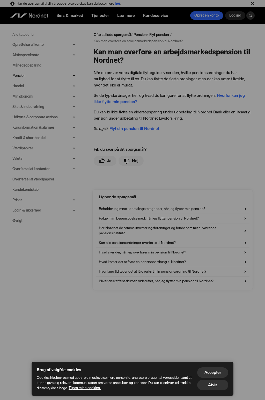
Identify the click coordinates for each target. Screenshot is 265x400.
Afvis (212, 384)
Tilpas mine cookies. (85, 388)
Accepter (212, 372)
